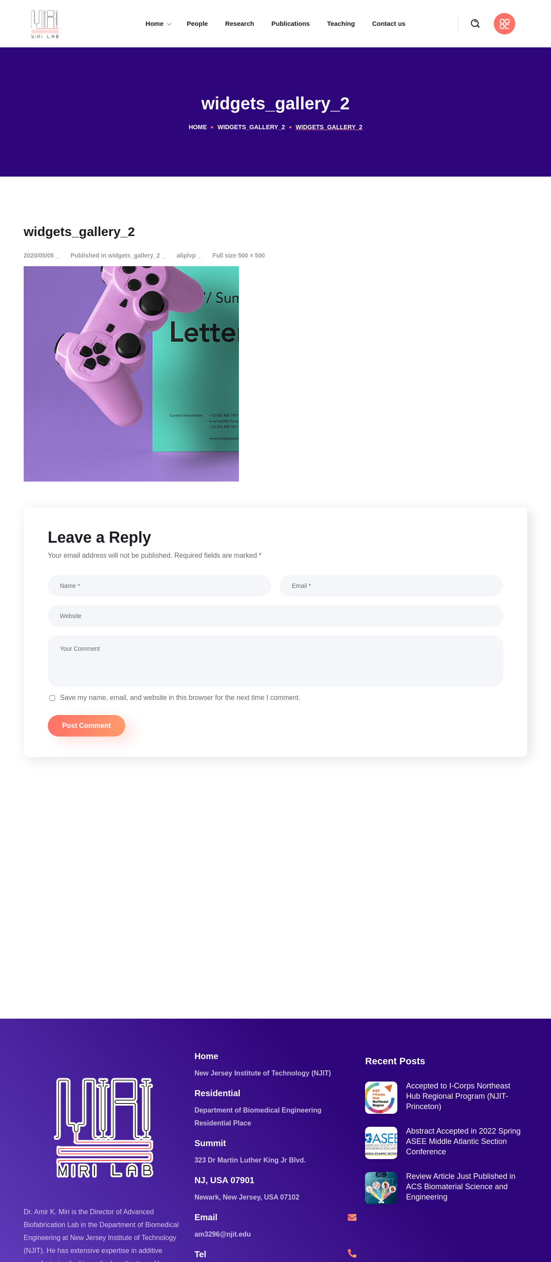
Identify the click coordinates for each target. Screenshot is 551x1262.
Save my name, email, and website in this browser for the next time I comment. (180, 697)
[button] (475, 24)
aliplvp (185, 255)
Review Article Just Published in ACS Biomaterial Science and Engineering (460, 1186)
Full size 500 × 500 (239, 255)
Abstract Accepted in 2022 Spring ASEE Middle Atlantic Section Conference (463, 1141)
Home (198, 127)
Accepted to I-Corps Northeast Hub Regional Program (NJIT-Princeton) (458, 1096)
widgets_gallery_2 (251, 127)
